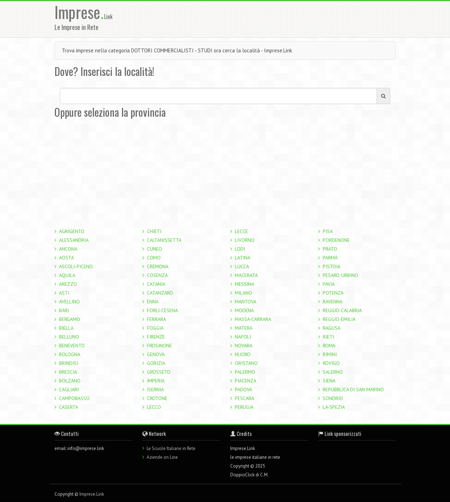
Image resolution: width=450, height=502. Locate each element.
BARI (64, 310)
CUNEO (154, 249)
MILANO (243, 293)
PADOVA (243, 389)
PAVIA (329, 284)
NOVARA (243, 345)
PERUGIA (244, 407)
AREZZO (68, 284)
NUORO (243, 354)
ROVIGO (331, 363)
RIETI (328, 337)
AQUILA (67, 275)
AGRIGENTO (71, 231)
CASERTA (68, 407)
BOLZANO (70, 381)
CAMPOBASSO (74, 398)
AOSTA (66, 258)
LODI (240, 249)
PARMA (330, 258)
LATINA (242, 258)
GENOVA (156, 354)
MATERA (243, 328)
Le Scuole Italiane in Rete (171, 448)
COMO (154, 258)
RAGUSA (331, 328)
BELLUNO (69, 337)
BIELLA (66, 328)
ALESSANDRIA (74, 240)
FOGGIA (155, 328)
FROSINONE (159, 345)
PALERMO (245, 372)
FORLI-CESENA (162, 310)
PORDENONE (336, 240)
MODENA (244, 310)
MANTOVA (245, 301)
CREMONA (157, 266)
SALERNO (333, 372)
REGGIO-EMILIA (339, 319)
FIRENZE (156, 337)
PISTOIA (331, 266)
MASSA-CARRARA (253, 319)
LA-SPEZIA (334, 407)
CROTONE (157, 398)
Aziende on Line (162, 457)
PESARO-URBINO (340, 275)
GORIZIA (156, 363)
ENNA (153, 301)
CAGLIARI (69, 389)
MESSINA (244, 284)
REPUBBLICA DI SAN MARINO (353, 389)
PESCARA (244, 398)
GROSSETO (159, 372)
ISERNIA (155, 389)
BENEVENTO (72, 345)
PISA (328, 231)
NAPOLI (243, 337)
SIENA (329, 381)
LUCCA (242, 266)
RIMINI (330, 354)
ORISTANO (246, 363)
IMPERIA (156, 381)
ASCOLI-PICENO (76, 266)
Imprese (79, 12)
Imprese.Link (91, 494)
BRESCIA (68, 372)
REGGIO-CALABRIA (342, 310)
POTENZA (333, 293)
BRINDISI (68, 363)
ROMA (329, 345)
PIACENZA (245, 381)
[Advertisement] (270, 18)
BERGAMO (69, 319)
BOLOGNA (69, 354)
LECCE (241, 231)
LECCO (154, 407)
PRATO (330, 249)
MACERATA (246, 275)
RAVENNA (332, 301)
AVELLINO (69, 301)
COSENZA (157, 275)
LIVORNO (245, 240)
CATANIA (156, 284)
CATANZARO (160, 293)
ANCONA (68, 249)
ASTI (64, 293)
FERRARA (156, 319)
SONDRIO (333, 398)
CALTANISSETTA (164, 240)
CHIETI (154, 231)
